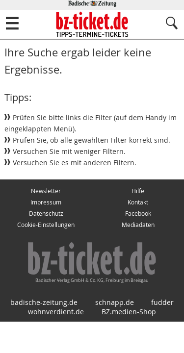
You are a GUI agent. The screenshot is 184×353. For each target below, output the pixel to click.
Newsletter (46, 191)
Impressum (45, 202)
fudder (162, 302)
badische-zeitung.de (44, 302)
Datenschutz (46, 213)
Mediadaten (138, 224)
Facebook (138, 213)
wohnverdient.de (56, 311)
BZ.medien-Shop (129, 311)
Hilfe (137, 191)
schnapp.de (114, 302)
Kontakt (138, 202)
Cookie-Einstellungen (46, 224)
